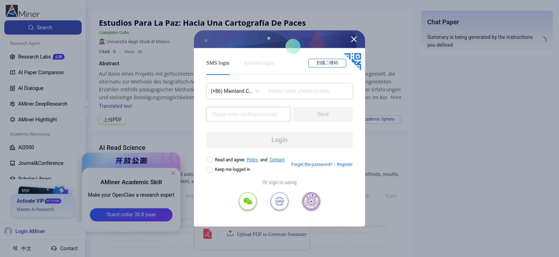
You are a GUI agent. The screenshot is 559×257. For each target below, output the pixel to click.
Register (345, 164)
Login (279, 139)
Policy (252, 159)
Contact (277, 159)
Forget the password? (311, 164)
